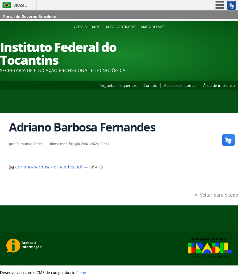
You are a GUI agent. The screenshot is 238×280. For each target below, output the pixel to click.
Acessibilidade (86, 27)
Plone (81, 272)
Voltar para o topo (219, 195)
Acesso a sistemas (180, 85)
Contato (150, 85)
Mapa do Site (153, 27)
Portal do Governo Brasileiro (29, 16)
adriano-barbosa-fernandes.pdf (46, 167)
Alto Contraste (120, 27)
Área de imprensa (219, 85)
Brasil (20, 5)
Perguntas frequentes (117, 85)
